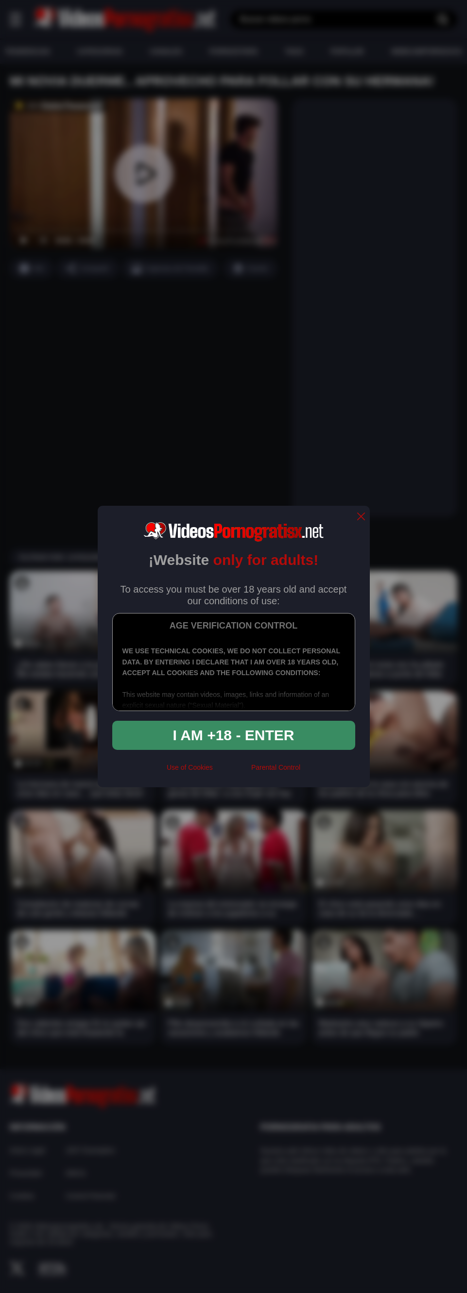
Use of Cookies (190, 767)
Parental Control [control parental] (275, 767)
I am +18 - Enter (233, 735)
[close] (361, 517)
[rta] (232, 772)
